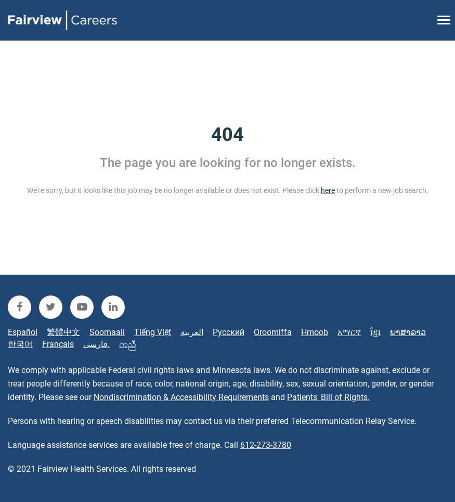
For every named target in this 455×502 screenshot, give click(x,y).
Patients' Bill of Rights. (328, 397)
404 (227, 135)
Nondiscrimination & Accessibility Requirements (181, 397)
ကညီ (127, 344)
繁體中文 (63, 332)
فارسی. (96, 344)
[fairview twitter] (50, 307)
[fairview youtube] (82, 307)
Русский (228, 332)
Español (22, 332)
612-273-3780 (265, 445)
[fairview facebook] (19, 307)
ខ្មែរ (375, 332)
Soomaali (107, 332)
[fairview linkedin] (113, 307)
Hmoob (314, 332)
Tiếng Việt (152, 332)
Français (58, 344)
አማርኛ (349, 332)
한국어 (20, 344)
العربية (191, 332)
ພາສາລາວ (408, 332)
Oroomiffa (273, 332)
